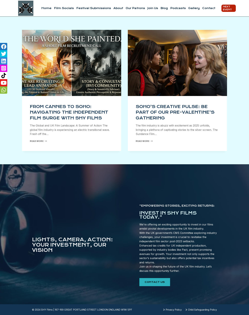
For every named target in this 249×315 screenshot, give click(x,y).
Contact (208, 8)
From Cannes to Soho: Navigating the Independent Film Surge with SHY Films (69, 112)
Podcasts (178, 8)
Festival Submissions (93, 8)
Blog (164, 8)
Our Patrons (135, 8)
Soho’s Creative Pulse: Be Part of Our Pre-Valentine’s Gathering (175, 112)
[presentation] (71, 63)
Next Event (227, 8)
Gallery (194, 8)
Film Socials (64, 8)
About (118, 8)
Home (46, 8)
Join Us (152, 8)
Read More (38, 141)
